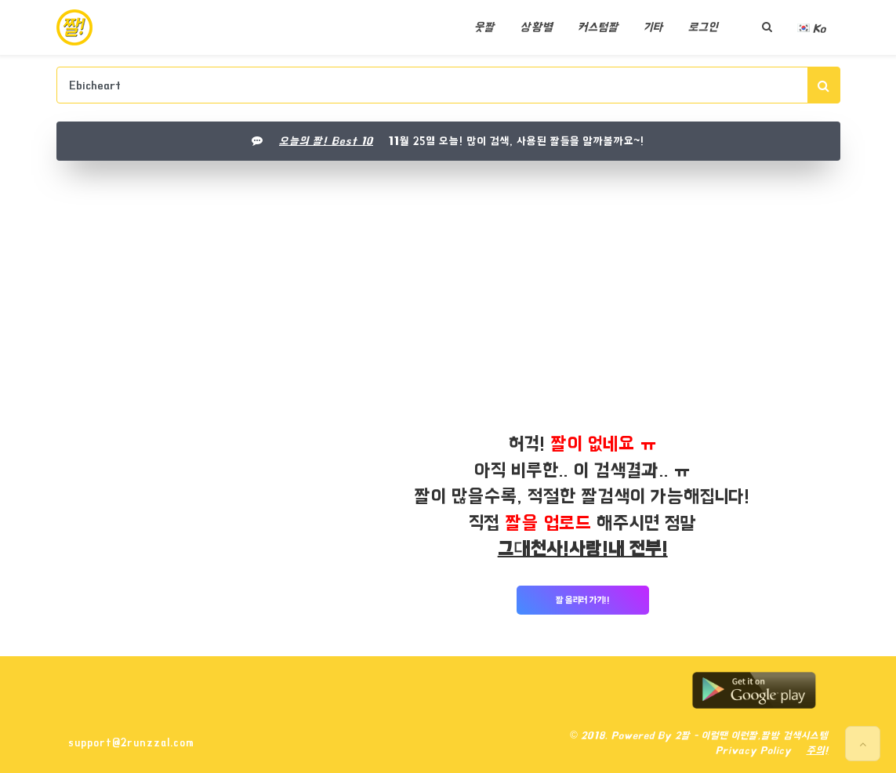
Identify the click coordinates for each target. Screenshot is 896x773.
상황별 (536, 27)
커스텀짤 (598, 27)
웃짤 (484, 27)
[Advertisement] (448, 289)
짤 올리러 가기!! (583, 600)
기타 (653, 27)
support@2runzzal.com (131, 742)
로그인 (703, 27)
